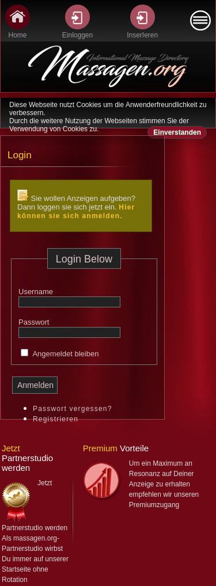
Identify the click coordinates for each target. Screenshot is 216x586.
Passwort (33, 322)
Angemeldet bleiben (65, 353)
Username (35, 291)
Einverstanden (177, 132)
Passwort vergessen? (72, 409)
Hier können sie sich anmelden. (76, 211)
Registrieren (55, 419)
